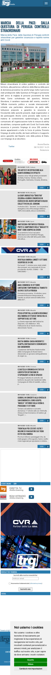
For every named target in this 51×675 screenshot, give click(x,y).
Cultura (32, 167)
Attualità (33, 193)
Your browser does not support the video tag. (20, 465)
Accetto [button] (30, 660)
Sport (32, 221)
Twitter (11, 146)
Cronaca (33, 338)
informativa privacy (36, 583)
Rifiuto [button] (30, 664)
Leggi (45, 187)
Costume (33, 395)
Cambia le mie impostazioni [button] (30, 669)
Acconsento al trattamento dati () (26, 583)
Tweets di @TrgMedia (8, 630)
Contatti (8, 652)
